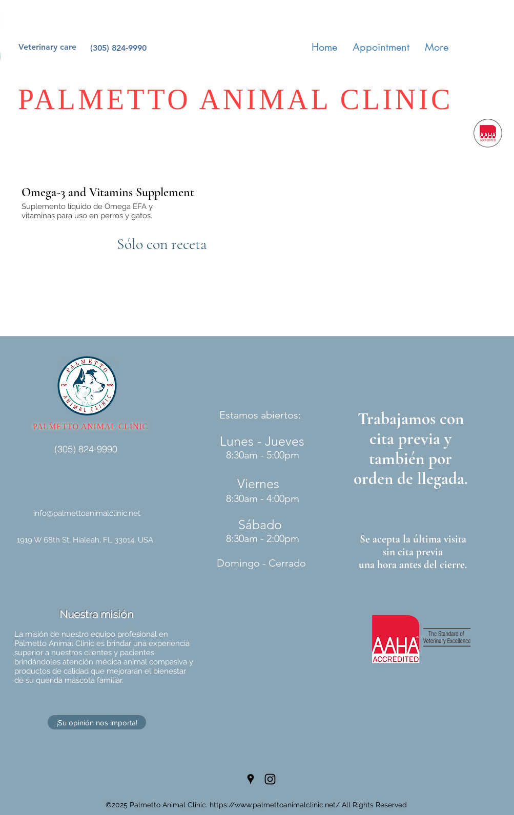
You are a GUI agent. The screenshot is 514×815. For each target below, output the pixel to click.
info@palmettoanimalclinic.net (86, 513)
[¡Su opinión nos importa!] (97, 722)
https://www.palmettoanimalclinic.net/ (275, 805)
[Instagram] (270, 779)
